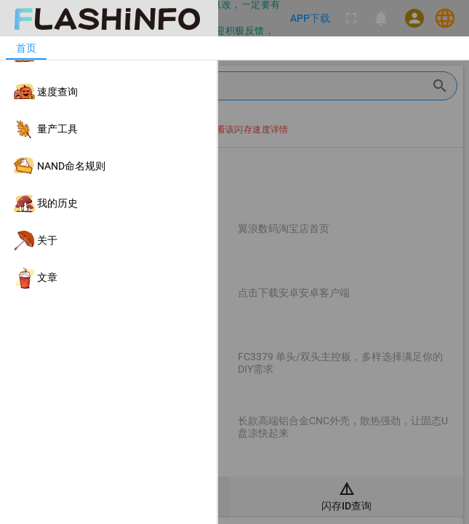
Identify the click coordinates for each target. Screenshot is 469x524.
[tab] (26, 48)
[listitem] (108, 55)
